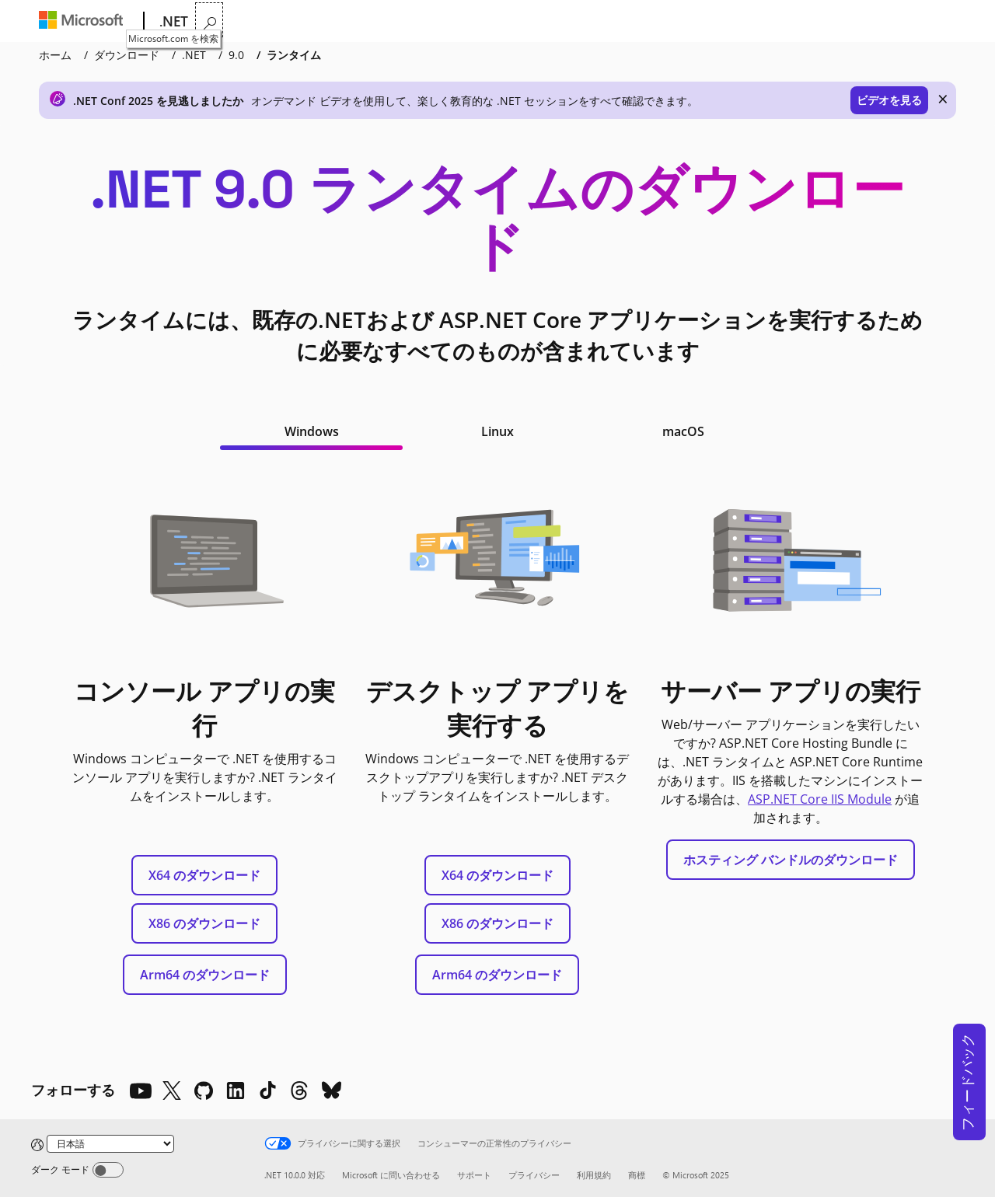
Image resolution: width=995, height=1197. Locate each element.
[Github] (203, 1090)
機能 (339, 21)
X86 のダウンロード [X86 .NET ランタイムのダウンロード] (204, 923)
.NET (194, 54)
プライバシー (534, 1175)
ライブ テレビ (718, 21)
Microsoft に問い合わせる (391, 1175)
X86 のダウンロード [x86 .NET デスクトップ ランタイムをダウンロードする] (497, 923)
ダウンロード (553, 21)
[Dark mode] (108, 1170)
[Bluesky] (331, 1090)
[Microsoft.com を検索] (945, 19)
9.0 (236, 54)
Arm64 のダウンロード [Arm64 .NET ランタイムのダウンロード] (205, 974)
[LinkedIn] (235, 1090)
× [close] (942, 98)
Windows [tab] (312, 431)
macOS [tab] (683, 431)
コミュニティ (631, 21)
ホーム (55, 54)
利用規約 (594, 1175)
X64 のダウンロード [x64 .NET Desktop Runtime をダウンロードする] (497, 875)
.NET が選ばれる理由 (251, 21)
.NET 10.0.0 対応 (294, 1175)
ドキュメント (466, 21)
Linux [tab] (497, 431)
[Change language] (110, 1144)
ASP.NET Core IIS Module (820, 799)
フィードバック (967, 1082)
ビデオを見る (889, 99)
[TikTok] (267, 1090)
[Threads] (299, 1090)
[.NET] (172, 22)
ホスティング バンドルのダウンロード (790, 859)
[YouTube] (140, 1090)
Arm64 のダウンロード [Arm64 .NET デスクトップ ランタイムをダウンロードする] (497, 974)
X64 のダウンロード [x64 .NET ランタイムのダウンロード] (204, 875)
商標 (636, 1175)
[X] (172, 1090)
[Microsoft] (84, 22)
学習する (395, 21)
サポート (474, 1175)
